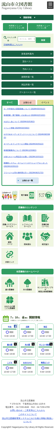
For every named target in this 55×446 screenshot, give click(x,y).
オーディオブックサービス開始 (23, 144)
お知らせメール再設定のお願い (23, 157)
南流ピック (45, 363)
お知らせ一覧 (27, 180)
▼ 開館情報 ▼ (27, 17)
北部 (27, 327)
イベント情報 (16, 128)
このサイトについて (27, 414)
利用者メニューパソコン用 (43, 27)
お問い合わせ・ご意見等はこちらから (27, 410)
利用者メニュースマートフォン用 (16, 27)
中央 (9, 327)
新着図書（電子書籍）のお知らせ (24, 115)
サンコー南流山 (45, 345)
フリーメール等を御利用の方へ (23, 173)
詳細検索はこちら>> (13, 44)
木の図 (27, 345)
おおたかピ (27, 363)
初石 (45, 327)
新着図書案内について (20, 150)
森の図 (9, 345)
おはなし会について (19, 122)
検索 (43, 40)
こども (9, 363)
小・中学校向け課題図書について (24, 109)
